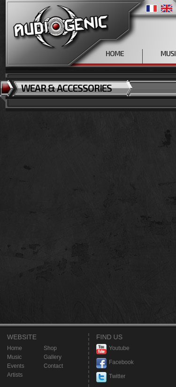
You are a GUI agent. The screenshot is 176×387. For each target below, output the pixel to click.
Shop (50, 348)
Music (14, 357)
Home (14, 348)
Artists (15, 375)
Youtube (113, 348)
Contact (53, 366)
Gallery (52, 357)
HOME (115, 53)
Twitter (110, 376)
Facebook (115, 362)
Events (15, 366)
